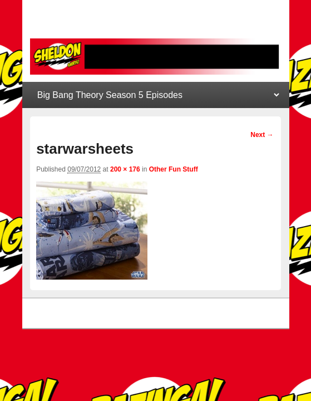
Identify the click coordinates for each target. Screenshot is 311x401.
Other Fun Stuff (173, 169)
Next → (261, 135)
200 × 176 (125, 169)
